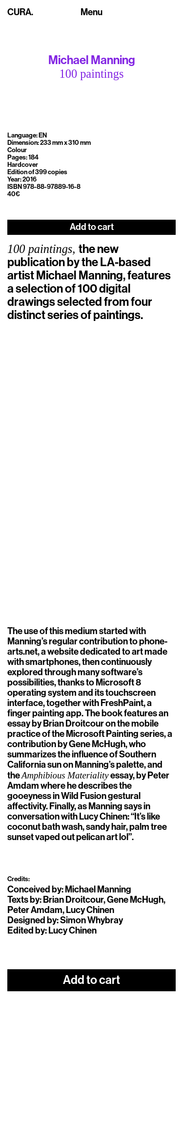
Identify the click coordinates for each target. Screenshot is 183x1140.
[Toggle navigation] (91, 12)
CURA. (20, 12)
